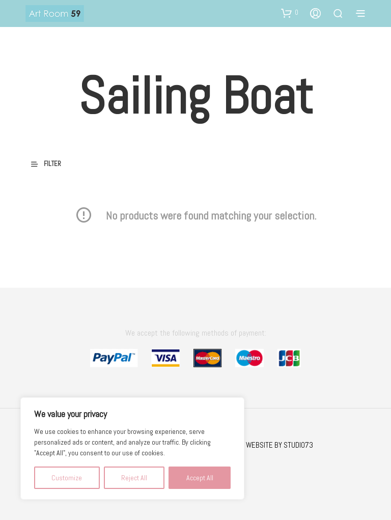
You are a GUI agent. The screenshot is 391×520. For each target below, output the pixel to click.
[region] (132, 448)
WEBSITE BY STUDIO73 (279, 445)
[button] (289, 13)
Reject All (134, 477)
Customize (66, 477)
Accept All (199, 477)
